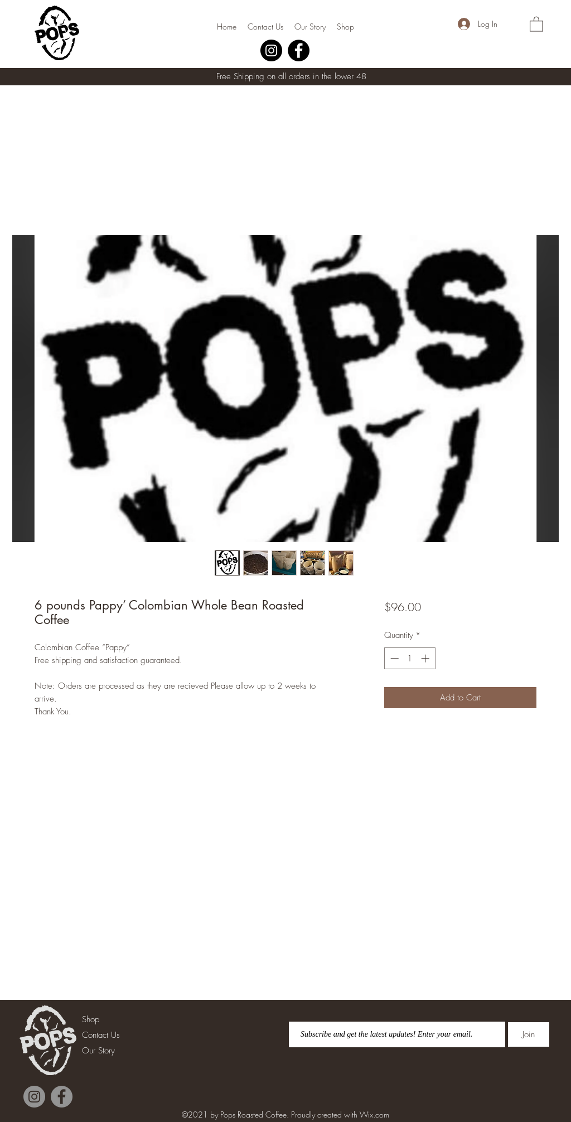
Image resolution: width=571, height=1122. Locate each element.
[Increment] (426, 658)
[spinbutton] (409, 658)
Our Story (98, 1050)
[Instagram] (271, 50)
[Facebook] (298, 50)
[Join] (528, 1034)
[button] (536, 24)
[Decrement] (393, 658)
